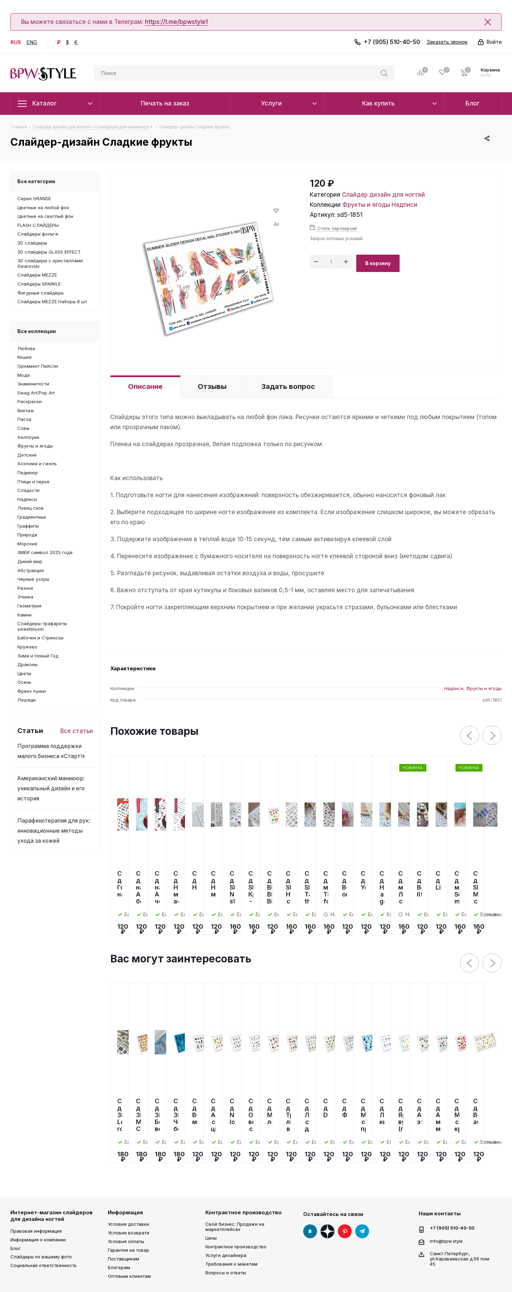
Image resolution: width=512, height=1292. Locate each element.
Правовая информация (36, 1231)
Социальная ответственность (43, 1265)
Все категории (36, 181)
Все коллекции (36, 331)
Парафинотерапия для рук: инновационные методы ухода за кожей (53, 830)
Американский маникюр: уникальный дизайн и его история (51, 788)
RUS (15, 42)
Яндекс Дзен (327, 1231)
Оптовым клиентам (129, 1276)
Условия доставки (128, 1224)
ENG (31, 42)
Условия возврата (128, 1232)
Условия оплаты (126, 1241)
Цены (211, 1238)
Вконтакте (310, 1231)
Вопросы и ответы (225, 1272)
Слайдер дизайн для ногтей (383, 194)
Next (492, 735)
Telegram (362, 1231)
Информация (125, 1212)
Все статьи (76, 731)
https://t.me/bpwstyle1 (176, 21)
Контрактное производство (243, 1212)
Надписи (404, 204)
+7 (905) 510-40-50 (392, 42)
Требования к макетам (231, 1264)
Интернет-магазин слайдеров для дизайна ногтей (51, 1216)
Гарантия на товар (128, 1250)
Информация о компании (38, 1239)
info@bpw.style (446, 1240)
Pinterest (345, 1231)
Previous (469, 735)
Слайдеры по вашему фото (41, 1256)
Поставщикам (123, 1258)
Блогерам (119, 1267)
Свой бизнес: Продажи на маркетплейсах (234, 1226)
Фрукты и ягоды (366, 204)
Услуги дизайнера (225, 1255)
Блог (15, 1248)
